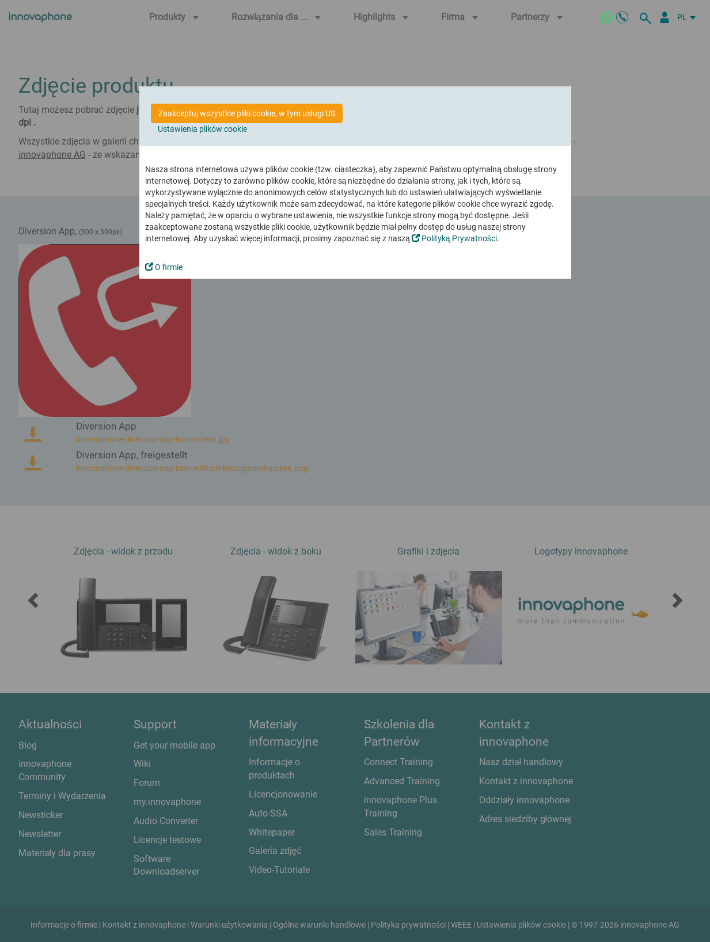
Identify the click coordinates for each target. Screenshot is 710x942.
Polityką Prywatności (454, 238)
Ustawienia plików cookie (202, 129)
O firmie (164, 267)
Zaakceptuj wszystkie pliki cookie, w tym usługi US (246, 113)
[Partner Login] (664, 17)
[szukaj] (647, 17)
